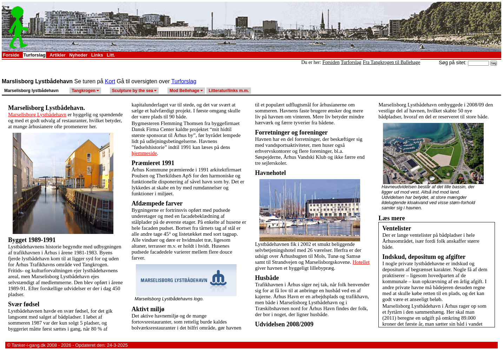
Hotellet (361, 262)
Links (97, 55)
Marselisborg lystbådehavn (31, 90)
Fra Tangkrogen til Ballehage (391, 62)
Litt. (111, 55)
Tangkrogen (85, 90)
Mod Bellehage (186, 90)
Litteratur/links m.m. (229, 90)
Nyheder (78, 55)
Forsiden (330, 62)
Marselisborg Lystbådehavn (37, 114)
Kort (110, 81)
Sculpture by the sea (134, 90)
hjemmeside (144, 153)
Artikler (57, 55)
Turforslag (34, 55)
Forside (11, 55)
